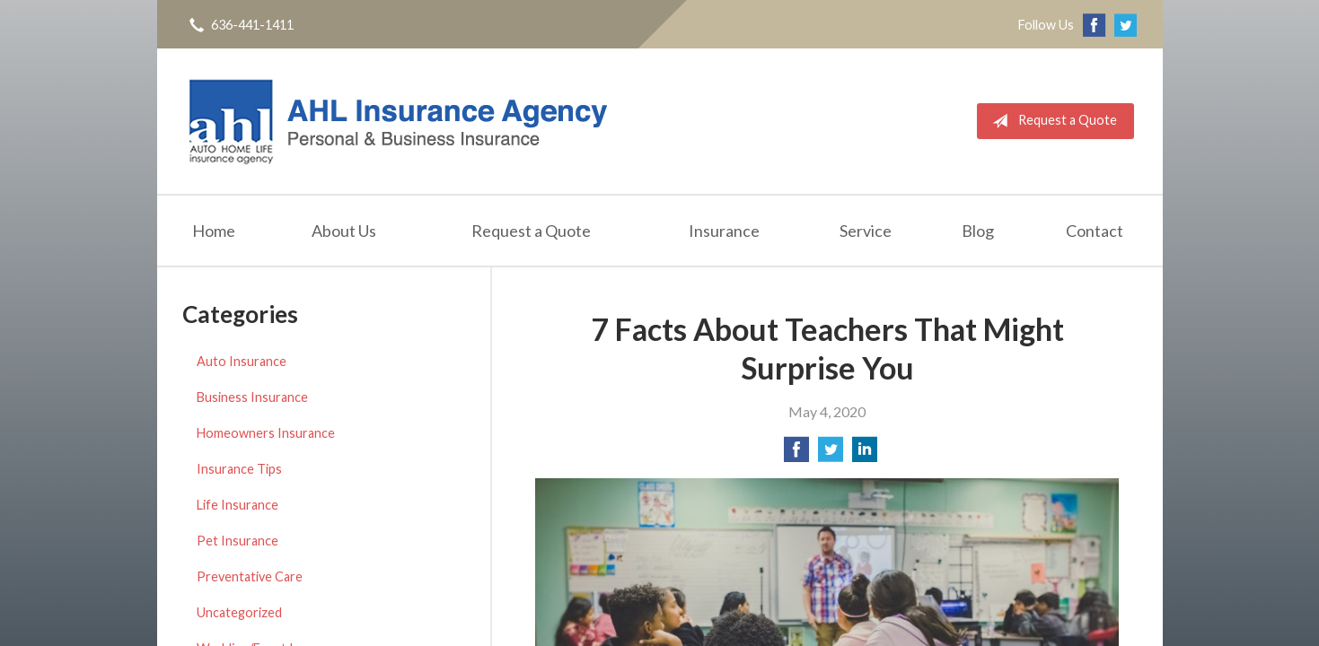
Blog (978, 230)
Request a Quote (1051, 121)
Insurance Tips (239, 468)
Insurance (724, 230)
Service (866, 230)
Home (213, 230)
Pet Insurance (237, 540)
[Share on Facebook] (796, 454)
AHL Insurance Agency (397, 121)
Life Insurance (237, 504)
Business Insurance (252, 397)
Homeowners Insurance (266, 433)
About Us (344, 230)
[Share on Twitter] (830, 454)
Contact (1094, 230)
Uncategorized (239, 612)
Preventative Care (250, 576)
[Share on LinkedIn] (864, 454)
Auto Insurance (241, 361)
